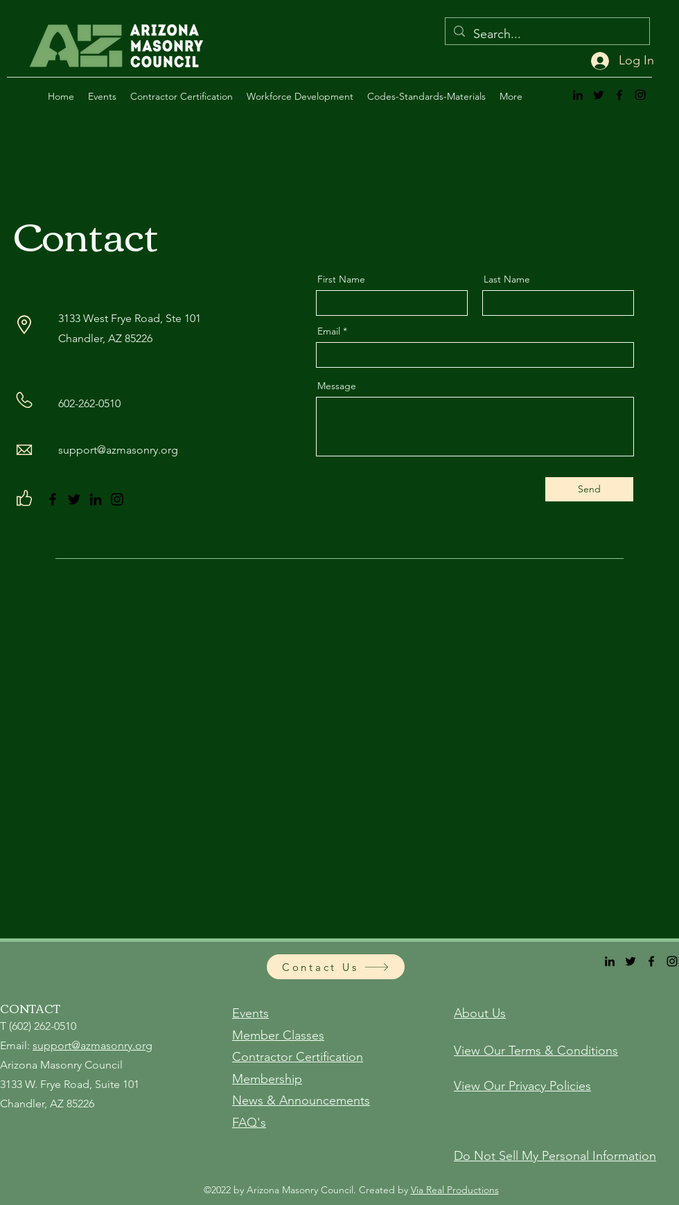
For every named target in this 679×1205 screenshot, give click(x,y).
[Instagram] (117, 499)
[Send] (589, 489)
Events (250, 1013)
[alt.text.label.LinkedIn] (578, 95)
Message (336, 386)
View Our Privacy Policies (522, 1086)
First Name (341, 279)
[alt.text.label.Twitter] (599, 95)
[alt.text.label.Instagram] (640, 95)
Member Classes (278, 1035)
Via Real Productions (455, 1190)
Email (328, 331)
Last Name (507, 279)
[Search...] (546, 34)
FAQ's (249, 1122)
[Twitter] (74, 499)
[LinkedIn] (95, 499)
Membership (267, 1079)
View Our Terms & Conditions (536, 1050)
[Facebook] (52, 499)
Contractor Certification (297, 1056)
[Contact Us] (336, 966)
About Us (480, 1013)
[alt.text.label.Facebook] (619, 95)
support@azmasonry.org (118, 449)
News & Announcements (301, 1100)
